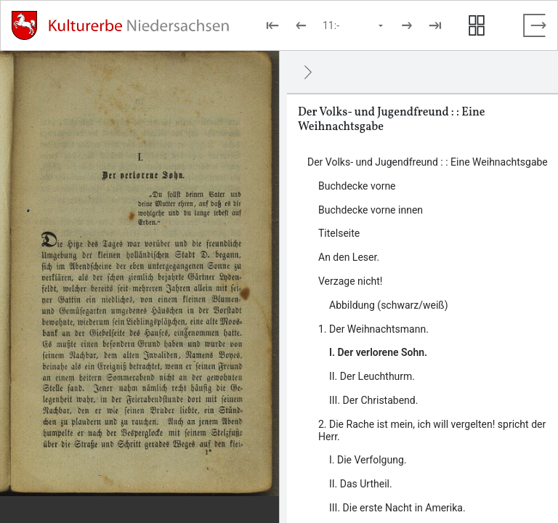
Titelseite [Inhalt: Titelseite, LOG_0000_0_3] (339, 233)
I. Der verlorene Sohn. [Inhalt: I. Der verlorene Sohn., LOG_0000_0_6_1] (378, 352)
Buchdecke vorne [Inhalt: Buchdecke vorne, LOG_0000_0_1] (357, 186)
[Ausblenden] (308, 72)
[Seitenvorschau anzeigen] (476, 25)
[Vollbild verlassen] (534, 25)
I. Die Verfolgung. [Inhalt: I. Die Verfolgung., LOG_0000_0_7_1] (367, 460)
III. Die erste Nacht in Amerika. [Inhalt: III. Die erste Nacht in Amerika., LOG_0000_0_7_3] (397, 508)
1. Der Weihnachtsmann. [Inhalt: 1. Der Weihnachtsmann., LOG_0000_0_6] (373, 329)
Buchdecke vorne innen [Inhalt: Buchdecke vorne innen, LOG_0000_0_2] (370, 210)
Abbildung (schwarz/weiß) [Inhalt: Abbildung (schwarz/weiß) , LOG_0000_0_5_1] (388, 305)
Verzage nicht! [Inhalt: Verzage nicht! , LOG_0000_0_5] (350, 281)
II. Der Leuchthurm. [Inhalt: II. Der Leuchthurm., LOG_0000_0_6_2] (372, 376)
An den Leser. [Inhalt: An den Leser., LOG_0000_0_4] (348, 257)
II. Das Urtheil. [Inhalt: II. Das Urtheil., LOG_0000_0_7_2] (360, 484)
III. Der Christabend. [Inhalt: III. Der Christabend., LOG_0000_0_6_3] (373, 400)
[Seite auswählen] (354, 25)
